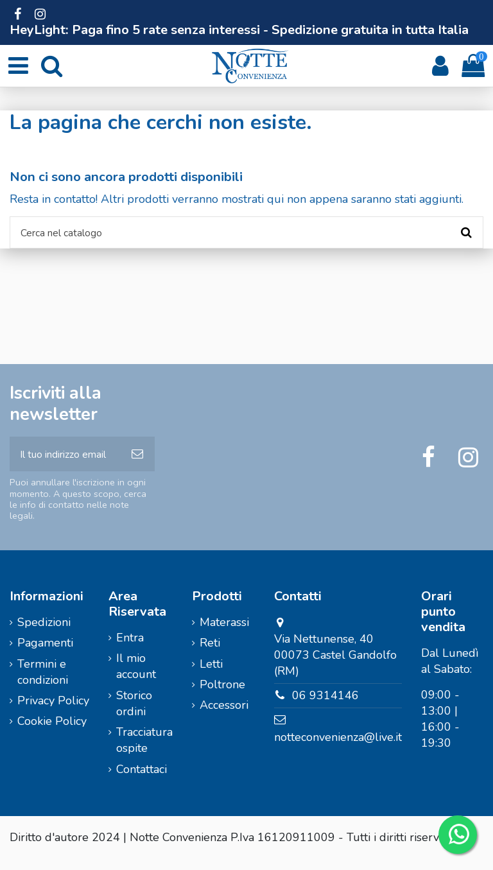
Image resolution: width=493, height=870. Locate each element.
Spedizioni (44, 632)
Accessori (224, 716)
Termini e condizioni (42, 682)
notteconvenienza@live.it (338, 747)
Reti (210, 653)
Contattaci (141, 779)
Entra (130, 648)
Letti (211, 674)
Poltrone (222, 694)
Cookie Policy (52, 732)
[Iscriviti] (137, 462)
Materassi (224, 632)
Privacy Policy (53, 711)
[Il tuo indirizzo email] (65, 462)
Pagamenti (45, 653)
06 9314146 (325, 706)
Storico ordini (134, 713)
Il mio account (136, 677)
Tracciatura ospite (144, 751)
